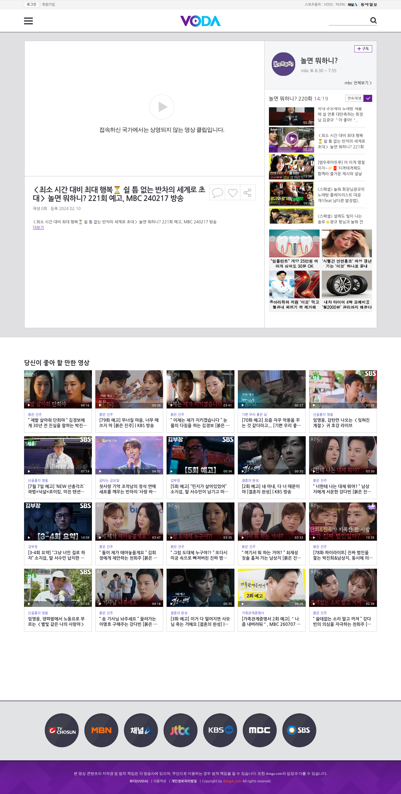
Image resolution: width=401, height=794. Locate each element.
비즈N (340, 4)
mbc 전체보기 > (358, 83)
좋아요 (232, 192)
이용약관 (160, 781)
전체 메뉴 (28, 21)
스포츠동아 (313, 4)
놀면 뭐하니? (319, 60)
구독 (363, 48)
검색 (373, 20)
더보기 (38, 228)
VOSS (328, 4)
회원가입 (48, 4)
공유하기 (248, 192)
